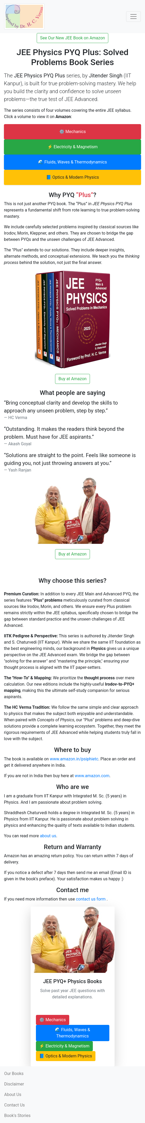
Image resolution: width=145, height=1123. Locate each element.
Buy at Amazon (72, 378)
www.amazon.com (92, 775)
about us (48, 835)
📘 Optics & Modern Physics (72, 177)
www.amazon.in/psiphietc (74, 758)
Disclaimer (14, 1084)
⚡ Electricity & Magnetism (72, 146)
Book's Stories (17, 1115)
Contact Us (14, 1105)
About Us (12, 1094)
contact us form (91, 899)
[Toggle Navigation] (133, 16)
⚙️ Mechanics (72, 131)
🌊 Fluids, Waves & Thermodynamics (72, 162)
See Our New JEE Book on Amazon (72, 37)
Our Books (14, 1073)
